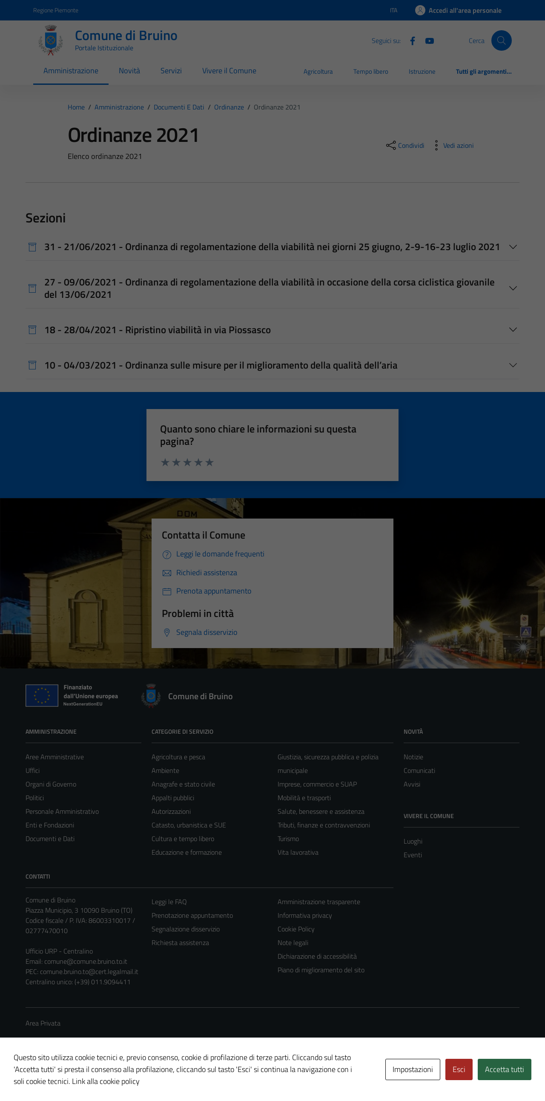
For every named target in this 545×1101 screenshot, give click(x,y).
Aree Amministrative (55, 757)
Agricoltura (318, 71)
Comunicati (419, 770)
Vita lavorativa (298, 852)
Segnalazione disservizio (186, 929)
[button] (17, 1086)
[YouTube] (426, 40)
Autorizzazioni (171, 811)
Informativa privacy (305, 915)
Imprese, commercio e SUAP (317, 784)
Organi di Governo (51, 784)
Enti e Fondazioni (50, 825)
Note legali (293, 942)
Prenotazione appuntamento (192, 915)
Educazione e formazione (187, 852)
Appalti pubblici (173, 798)
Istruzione (422, 71)
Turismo (288, 838)
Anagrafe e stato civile (183, 784)
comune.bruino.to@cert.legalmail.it (89, 971)
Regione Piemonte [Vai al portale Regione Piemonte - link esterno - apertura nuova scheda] (55, 10)
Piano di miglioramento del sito (321, 970)
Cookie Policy (296, 929)
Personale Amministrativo (62, 811)
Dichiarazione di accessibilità (317, 956)
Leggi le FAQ (169, 901)
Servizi (171, 70)
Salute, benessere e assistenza (321, 811)
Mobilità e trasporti (304, 798)
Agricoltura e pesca (178, 757)
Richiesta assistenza (180, 942)
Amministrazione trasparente (319, 901)
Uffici (33, 770)
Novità (129, 70)
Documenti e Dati (50, 838)
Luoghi (413, 841)
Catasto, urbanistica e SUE (189, 825)
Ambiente (165, 770)
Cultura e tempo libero (183, 838)
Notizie (413, 757)
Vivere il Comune (229, 70)
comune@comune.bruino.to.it (85, 961)
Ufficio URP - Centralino (59, 951)
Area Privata (43, 1023)
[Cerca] (501, 40)
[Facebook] (409, 40)
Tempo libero (370, 71)
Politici (35, 798)
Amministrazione (70, 70)
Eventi (413, 855)
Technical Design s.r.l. (83, 1076)
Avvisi (412, 784)
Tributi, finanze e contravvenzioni (324, 825)
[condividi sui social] (404, 145)
